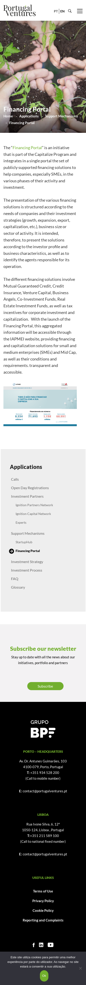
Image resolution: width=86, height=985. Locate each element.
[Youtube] (50, 945)
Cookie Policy (43, 910)
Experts (21, 522)
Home (8, 116)
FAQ (14, 578)
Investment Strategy (27, 561)
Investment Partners (27, 496)
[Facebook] (33, 945)
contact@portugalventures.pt (45, 791)
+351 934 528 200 (44, 772)
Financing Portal (27, 147)
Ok (44, 975)
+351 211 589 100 (44, 836)
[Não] (80, 968)
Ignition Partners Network (34, 505)
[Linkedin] (41, 945)
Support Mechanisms (61, 116)
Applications (29, 116)
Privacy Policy (43, 901)
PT (56, 11)
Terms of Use (43, 891)
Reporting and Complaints (43, 920)
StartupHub (24, 542)
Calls (15, 479)
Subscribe (45, 686)
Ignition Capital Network (33, 514)
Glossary (18, 587)
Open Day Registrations (30, 487)
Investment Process (26, 570)
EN (62, 11)
